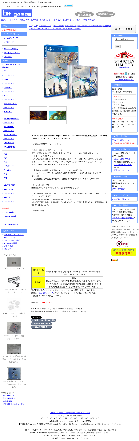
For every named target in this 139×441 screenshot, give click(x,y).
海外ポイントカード (12, 53)
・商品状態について (45, 293)
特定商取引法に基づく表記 (79, 413)
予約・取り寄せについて (122, 140)
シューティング (45, 26)
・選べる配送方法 (8, 398)
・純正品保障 (6, 401)
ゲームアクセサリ (11, 49)
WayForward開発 (10, 243)
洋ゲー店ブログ (118, 189)
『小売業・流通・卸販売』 (123, 218)
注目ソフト (8, 249)
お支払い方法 (23, 20)
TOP (30, 26)
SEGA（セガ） (10, 237)
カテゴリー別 (8, 42)
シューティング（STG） (14, 235)
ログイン (4, 20)
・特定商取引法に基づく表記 (12, 404)
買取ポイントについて (123, 170)
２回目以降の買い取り (123, 165)
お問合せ (13, 20)
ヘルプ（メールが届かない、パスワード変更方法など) (73, 20)
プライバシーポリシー (59, 413)
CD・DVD (8, 57)
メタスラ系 (8, 246)
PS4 (35, 26)
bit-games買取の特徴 (122, 159)
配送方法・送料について (40, 20)
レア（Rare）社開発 (12, 240)
